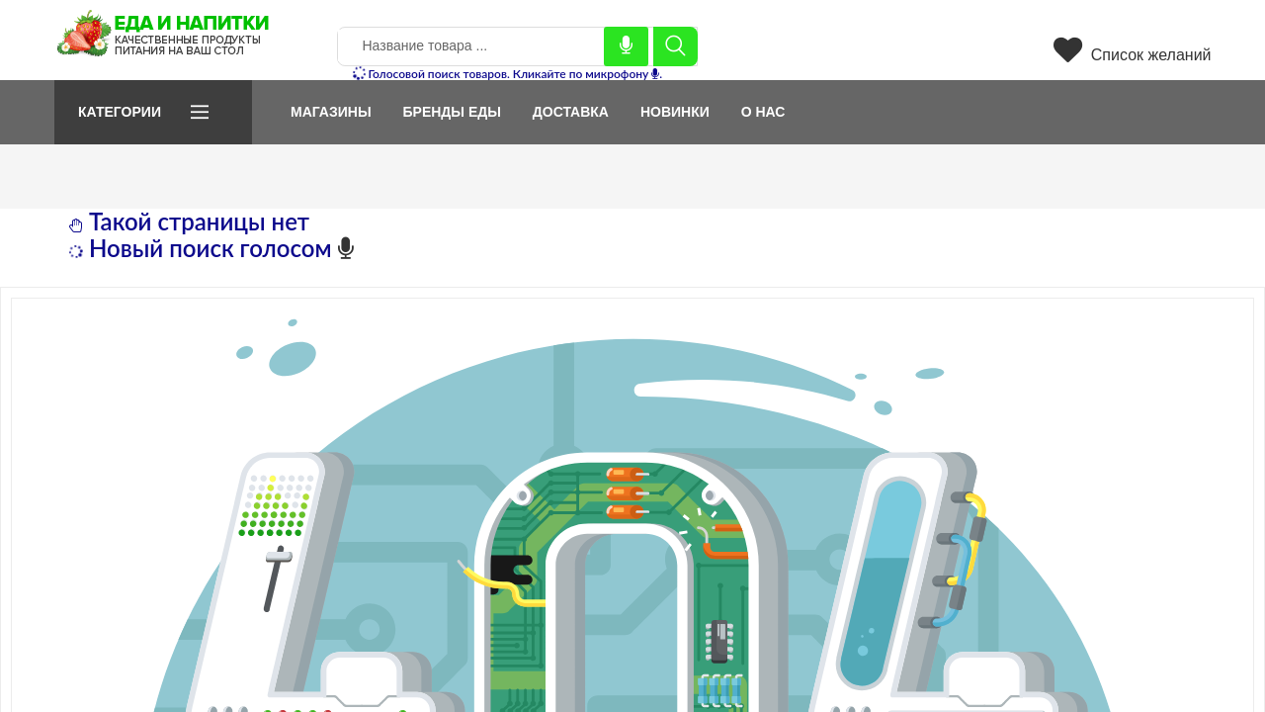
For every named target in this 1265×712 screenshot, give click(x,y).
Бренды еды (451, 112)
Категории (119, 112)
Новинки (675, 112)
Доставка (571, 112)
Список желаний (1132, 54)
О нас (763, 112)
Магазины (331, 112)
